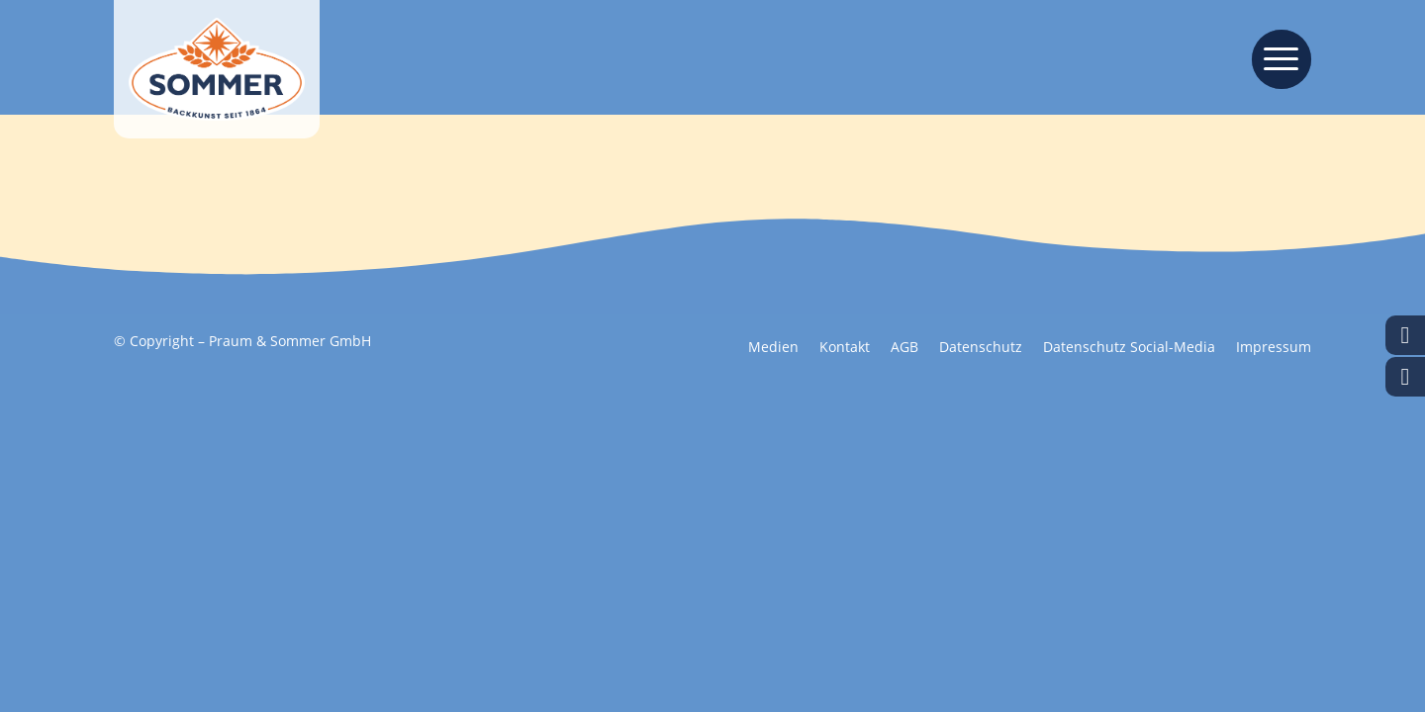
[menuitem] (1275, 57)
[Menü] (1275, 57)
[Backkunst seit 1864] (217, 69)
